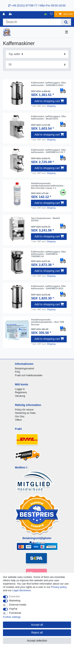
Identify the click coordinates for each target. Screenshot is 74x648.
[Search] (66, 22)
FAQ (17, 371)
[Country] (46, 14)
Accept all (37, 624)
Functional (15, 612)
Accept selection (37, 640)
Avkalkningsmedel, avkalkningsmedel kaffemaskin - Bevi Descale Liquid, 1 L (48, 185)
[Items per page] (37, 64)
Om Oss (19, 416)
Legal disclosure (21, 590)
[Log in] (4, 14)
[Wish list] (51, 14)
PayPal (13, 608)
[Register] (10, 14)
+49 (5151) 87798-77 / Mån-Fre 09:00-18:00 (37, 5)
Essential (14, 596)
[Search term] (32, 22)
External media (17, 604)
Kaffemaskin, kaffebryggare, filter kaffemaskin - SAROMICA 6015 (48, 287)
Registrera (21, 392)
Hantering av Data (25, 412)
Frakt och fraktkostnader (29, 375)
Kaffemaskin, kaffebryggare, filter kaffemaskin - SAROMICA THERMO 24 (48, 254)
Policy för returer (24, 409)
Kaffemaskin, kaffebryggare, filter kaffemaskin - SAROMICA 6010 (48, 83)
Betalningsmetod (24, 368)
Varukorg (20, 395)
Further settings (12, 616)
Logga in (20, 389)
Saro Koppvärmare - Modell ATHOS (45, 219)
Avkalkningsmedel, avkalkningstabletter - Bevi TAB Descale (47, 322)
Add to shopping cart (49, 101)
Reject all (37, 632)
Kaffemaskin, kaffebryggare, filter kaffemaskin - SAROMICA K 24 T (48, 151)
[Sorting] (37, 54)
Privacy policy (59, 587)
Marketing (15, 600)
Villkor (18, 419)
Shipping (51, 106)
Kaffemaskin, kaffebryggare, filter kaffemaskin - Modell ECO (48, 117)
